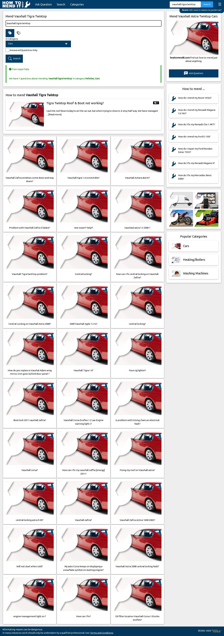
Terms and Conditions (101, 632)
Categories (77, 4)
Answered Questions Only (23, 50)
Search (61, 4)
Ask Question (43, 4)
